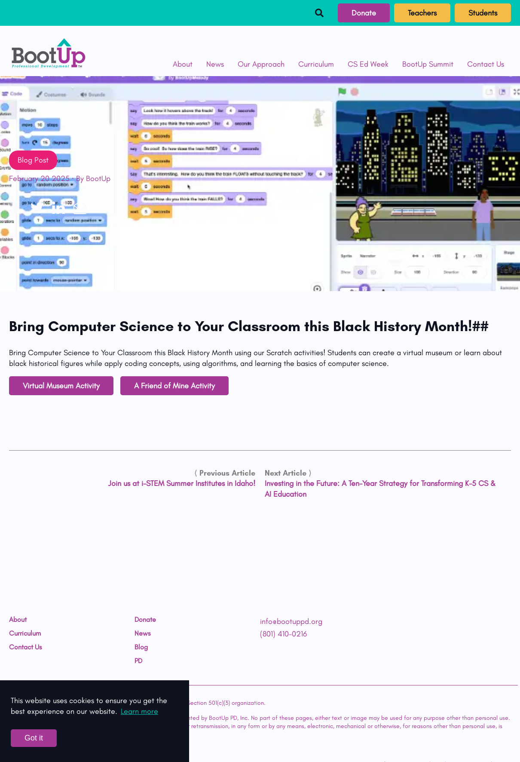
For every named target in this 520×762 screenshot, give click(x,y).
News (215, 64)
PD (138, 661)
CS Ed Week (368, 64)
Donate (364, 13)
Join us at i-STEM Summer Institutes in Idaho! (181, 483)
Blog (141, 647)
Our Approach (261, 64)
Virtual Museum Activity (61, 385)
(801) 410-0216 (283, 634)
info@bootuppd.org (291, 621)
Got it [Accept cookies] (33, 738)
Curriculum (316, 64)
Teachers (422, 13)
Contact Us (485, 64)
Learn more (139, 711)
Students (482, 13)
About (183, 64)
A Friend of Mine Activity (174, 385)
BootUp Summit (427, 64)
